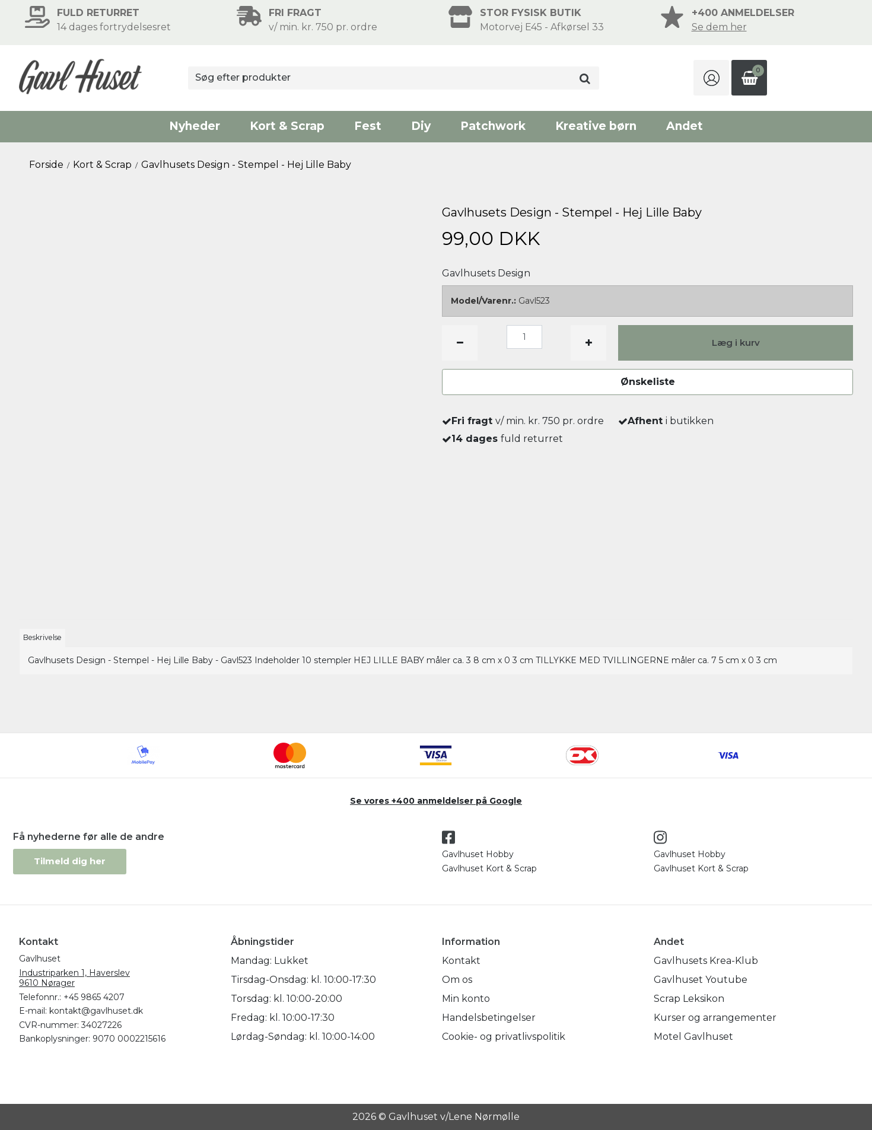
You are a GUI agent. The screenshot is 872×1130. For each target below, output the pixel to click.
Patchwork (493, 126)
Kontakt (461, 960)
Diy (421, 126)
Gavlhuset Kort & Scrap (489, 868)
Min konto (466, 998)
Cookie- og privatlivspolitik (503, 1036)
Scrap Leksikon (689, 998)
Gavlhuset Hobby (478, 854)
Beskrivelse (42, 637)
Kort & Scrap (287, 126)
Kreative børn (596, 126)
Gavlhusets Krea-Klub (706, 960)
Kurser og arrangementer (715, 1017)
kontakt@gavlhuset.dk (96, 1010)
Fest (367, 126)
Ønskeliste (647, 381)
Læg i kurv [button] (736, 342)
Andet (684, 126)
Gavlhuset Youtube (700, 979)
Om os (457, 979)
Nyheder (194, 126)
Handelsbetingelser (489, 1017)
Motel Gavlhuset (693, 1036)
